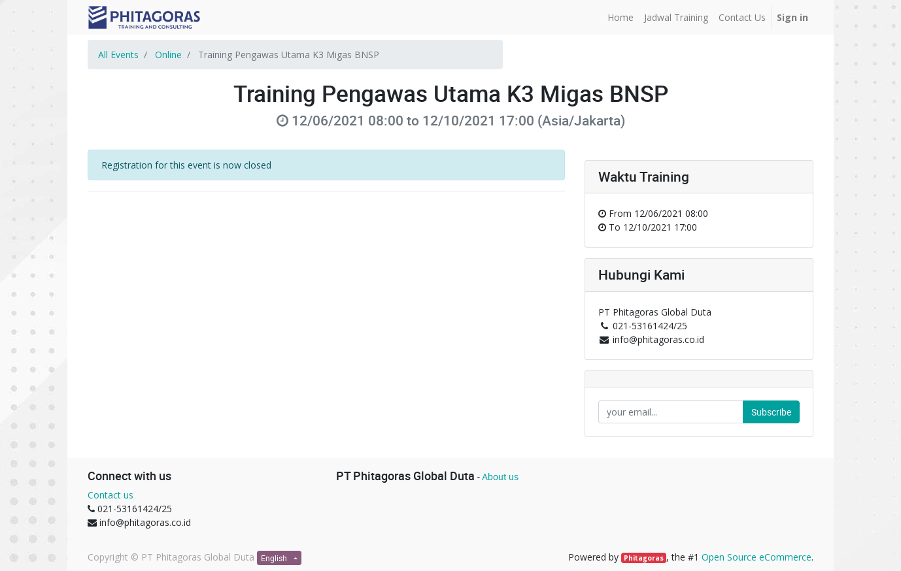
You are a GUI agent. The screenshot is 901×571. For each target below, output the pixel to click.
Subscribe (771, 412)
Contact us (110, 495)
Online (168, 54)
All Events (118, 54)
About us (500, 476)
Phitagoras (644, 558)
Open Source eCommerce (756, 557)
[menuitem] (620, 17)
